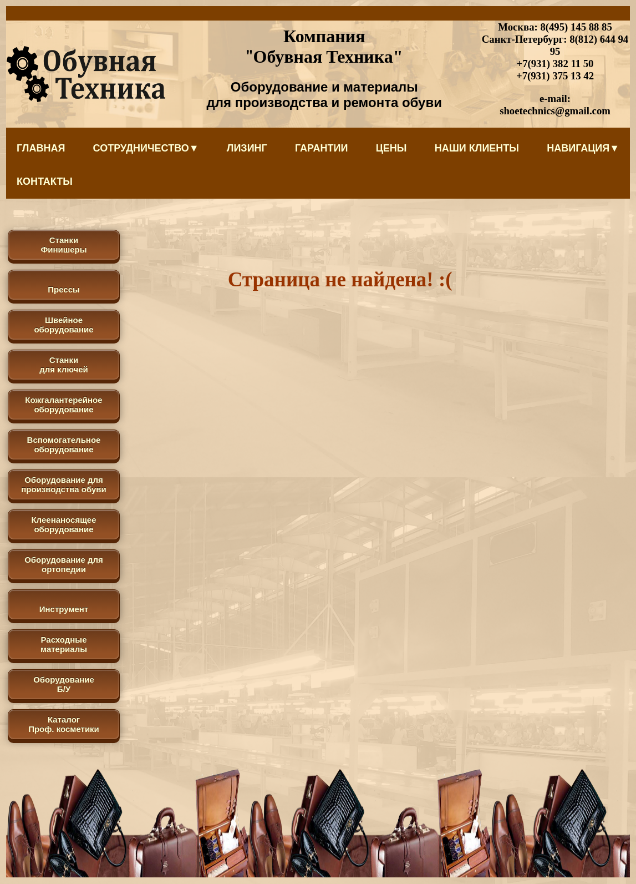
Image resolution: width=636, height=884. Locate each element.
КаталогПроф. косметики (63, 724)
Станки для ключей (63, 364)
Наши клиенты (477, 148)
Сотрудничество (146, 148)
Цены (391, 148)
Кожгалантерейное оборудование (63, 404)
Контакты (45, 181)
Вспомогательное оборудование (64, 444)
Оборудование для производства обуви (63, 484)
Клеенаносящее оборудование (63, 524)
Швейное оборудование (63, 324)
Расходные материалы (63, 644)
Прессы (64, 289)
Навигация (583, 148)
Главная (41, 148)
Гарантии (321, 148)
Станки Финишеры (63, 244)
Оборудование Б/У (63, 684)
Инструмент (63, 609)
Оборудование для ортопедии (63, 564)
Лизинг (247, 148)
